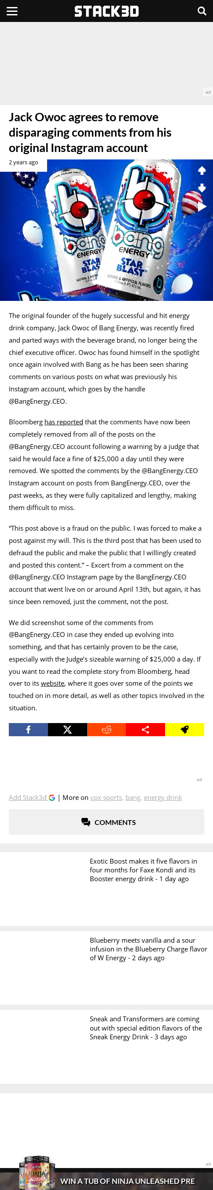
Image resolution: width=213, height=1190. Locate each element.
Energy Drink (163, 797)
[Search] (202, 11)
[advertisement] (106, 59)
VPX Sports (106, 797)
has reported (63, 421)
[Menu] (12, 11)
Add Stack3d (28, 797)
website (52, 683)
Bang (132, 797)
